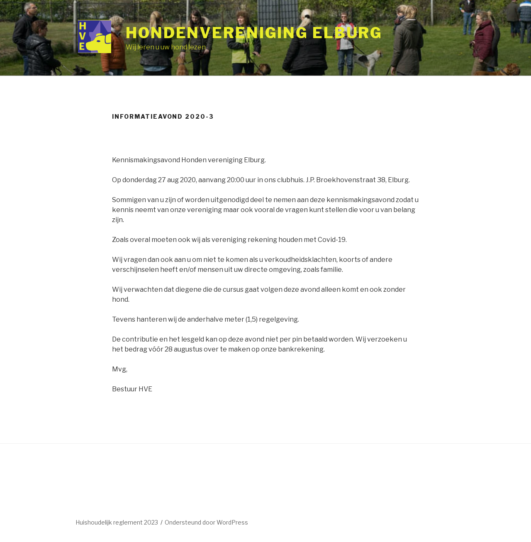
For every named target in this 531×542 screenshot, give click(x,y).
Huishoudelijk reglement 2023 (117, 522)
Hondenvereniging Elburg (254, 33)
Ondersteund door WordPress (206, 522)
